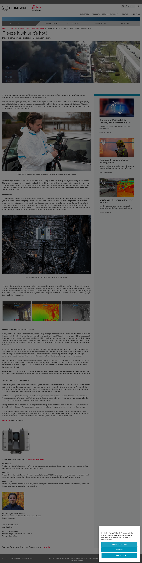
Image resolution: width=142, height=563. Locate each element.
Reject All (119, 550)
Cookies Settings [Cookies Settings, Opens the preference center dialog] (119, 555)
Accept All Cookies (119, 544)
